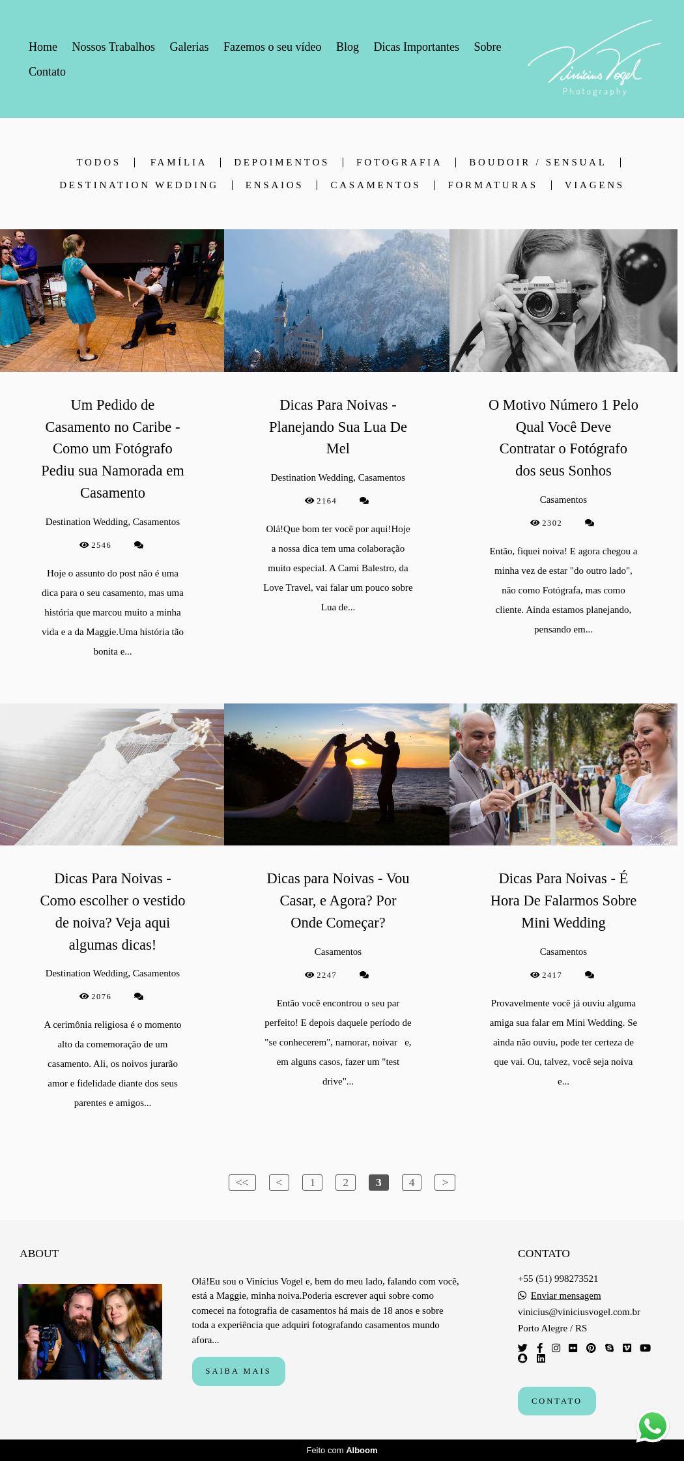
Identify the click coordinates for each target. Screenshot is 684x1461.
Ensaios (275, 185)
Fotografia (399, 162)
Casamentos (375, 185)
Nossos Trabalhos (114, 46)
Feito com (341, 1450)
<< (242, 1182)
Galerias (189, 46)
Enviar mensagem (566, 1296)
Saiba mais (239, 1371)
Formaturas (492, 185)
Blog (347, 46)
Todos (98, 162)
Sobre (487, 46)
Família (179, 162)
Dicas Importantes (416, 46)
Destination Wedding (139, 185)
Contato (47, 71)
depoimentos (282, 162)
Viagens (595, 185)
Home (43, 46)
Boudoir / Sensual (537, 162)
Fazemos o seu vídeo (272, 46)
